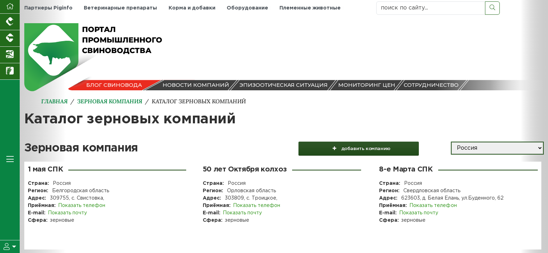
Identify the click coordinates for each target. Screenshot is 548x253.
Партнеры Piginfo (48, 8)
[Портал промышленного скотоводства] (10, 38)
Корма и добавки (191, 8)
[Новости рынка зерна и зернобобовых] (10, 71)
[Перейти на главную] (10, 7)
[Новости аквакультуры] (10, 55)
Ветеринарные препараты (120, 8)
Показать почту (67, 213)
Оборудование (247, 8)
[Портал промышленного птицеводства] (10, 22)
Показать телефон (81, 205)
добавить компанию (361, 148)
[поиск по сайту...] (430, 8)
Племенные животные (309, 8)
